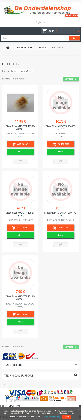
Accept (66, 417)
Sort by (5, 71)
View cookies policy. (52, 417)
